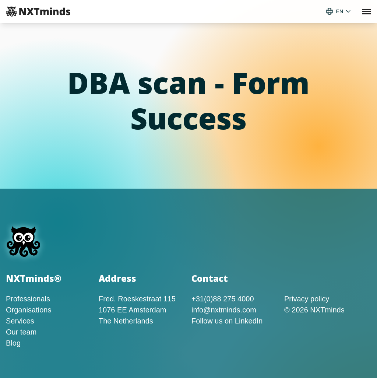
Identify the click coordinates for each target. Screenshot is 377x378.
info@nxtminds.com (223, 310)
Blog (13, 343)
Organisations (28, 310)
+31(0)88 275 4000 (222, 299)
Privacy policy (306, 299)
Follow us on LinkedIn (227, 321)
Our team (21, 332)
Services (20, 321)
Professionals (28, 299)
